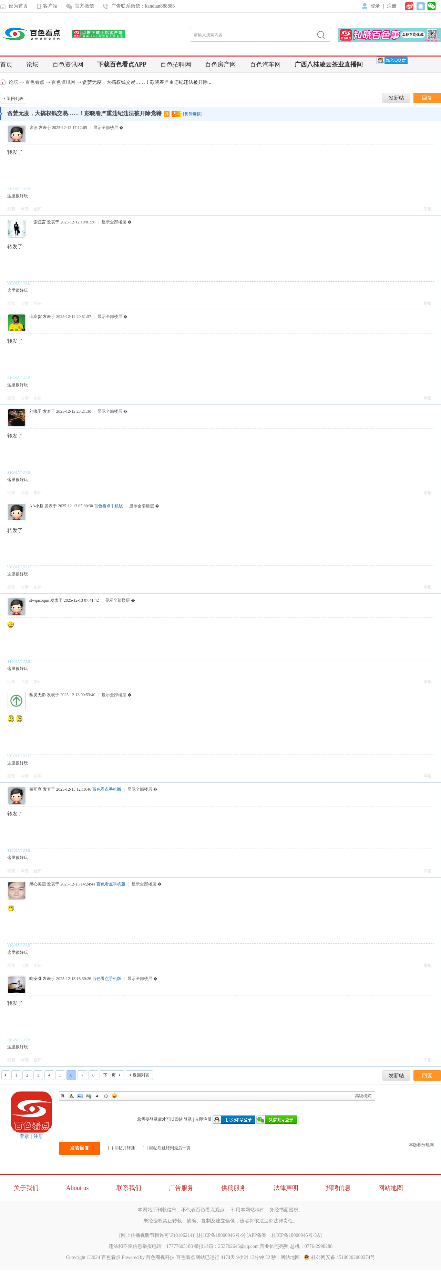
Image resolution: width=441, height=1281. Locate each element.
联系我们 (128, 1187)
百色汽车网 (265, 64)
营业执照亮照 (274, 1246)
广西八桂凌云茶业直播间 (329, 64)
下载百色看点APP (121, 64)
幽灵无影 (37, 694)
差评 (37, 209)
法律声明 (286, 1187)
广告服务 (181, 1187)
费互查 (35, 789)
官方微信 (84, 6)
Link (88, 1095)
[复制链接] (192, 113)
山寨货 (35, 316)
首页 (6, 64)
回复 (11, 209)
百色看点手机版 (108, 505)
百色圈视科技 (160, 1257)
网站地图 (390, 1187)
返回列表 (15, 98)
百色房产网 (220, 64)
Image (79, 1095)
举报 (427, 209)
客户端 (50, 6)
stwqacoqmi (39, 600)
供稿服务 (233, 1187)
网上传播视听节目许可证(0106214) (157, 1235)
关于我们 (26, 1187)
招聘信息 (338, 1187)
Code (105, 1095)
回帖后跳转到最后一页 (167, 1147)
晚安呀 (35, 978)
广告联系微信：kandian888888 (143, 6)
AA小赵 (36, 505)
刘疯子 (35, 411)
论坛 (32, 64)
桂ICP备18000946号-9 (221, 1235)
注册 (392, 6)
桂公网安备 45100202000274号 (339, 1257)
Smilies (114, 1095)
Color (71, 1095)
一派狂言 (37, 222)
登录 (375, 6)
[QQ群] (392, 60)
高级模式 (363, 1095)
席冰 (33, 127)
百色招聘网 (175, 64)
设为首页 (18, 6)
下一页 (109, 1075)
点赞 (24, 209)
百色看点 (3, 82)
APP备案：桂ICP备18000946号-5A (284, 1235)
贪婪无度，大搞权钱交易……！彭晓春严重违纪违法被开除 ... (147, 82)
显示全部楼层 (105, 127)
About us (77, 1187)
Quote (97, 1095)
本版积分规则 (421, 1144)
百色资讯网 (67, 64)
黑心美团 (37, 884)
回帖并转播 (121, 1147)
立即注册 (203, 1119)
